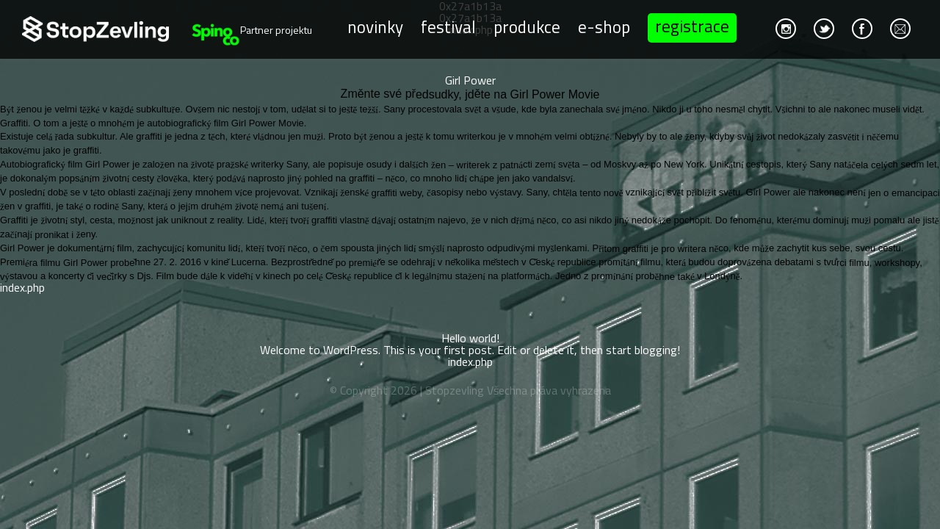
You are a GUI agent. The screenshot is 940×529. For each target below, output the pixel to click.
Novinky (375, 26)
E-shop (604, 26)
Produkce (527, 26)
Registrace (692, 26)
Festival (448, 26)
